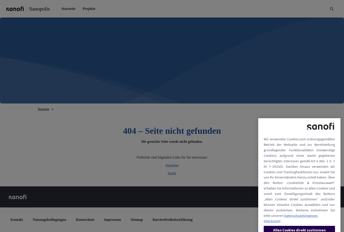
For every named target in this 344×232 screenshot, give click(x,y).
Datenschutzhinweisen (301, 220)
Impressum (272, 225)
